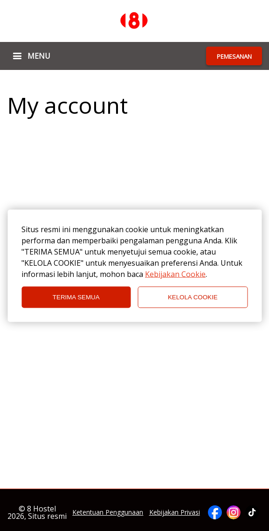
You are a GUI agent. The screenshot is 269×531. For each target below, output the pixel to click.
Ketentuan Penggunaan (107, 512)
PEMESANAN (234, 56)
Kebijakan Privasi (174, 512)
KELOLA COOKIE (193, 297)
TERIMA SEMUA (76, 297)
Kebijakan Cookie (175, 274)
